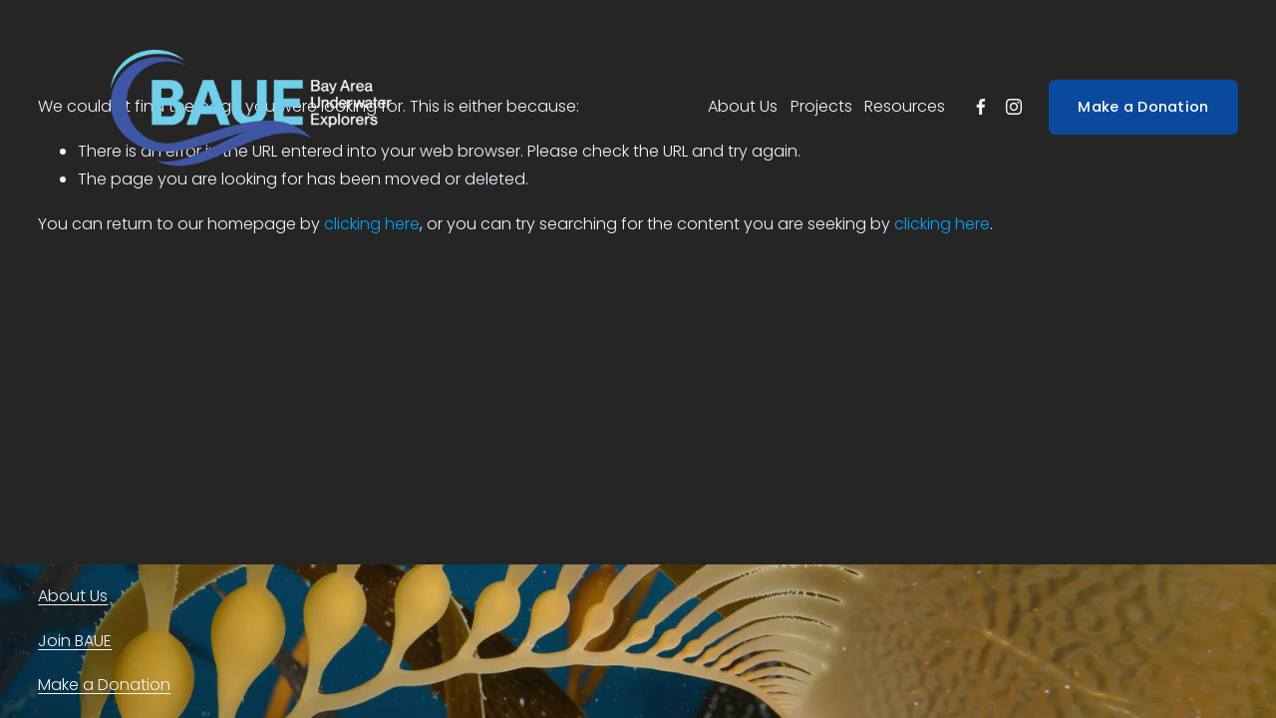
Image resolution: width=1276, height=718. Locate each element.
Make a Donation (1143, 107)
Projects (821, 106)
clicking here (372, 223)
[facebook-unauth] (981, 107)
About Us (743, 106)
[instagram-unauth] (1014, 107)
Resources (904, 106)
